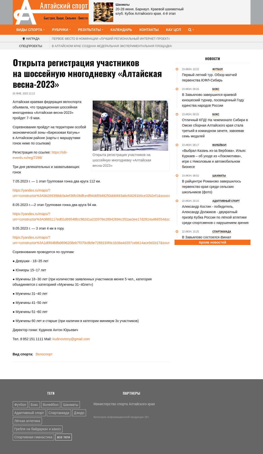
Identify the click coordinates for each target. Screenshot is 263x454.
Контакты (149, 30)
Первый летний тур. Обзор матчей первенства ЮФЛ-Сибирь (209, 77)
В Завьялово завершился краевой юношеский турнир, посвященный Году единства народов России (213, 100)
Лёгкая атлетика (27, 421)
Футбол (20, 405)
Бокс (34, 405)
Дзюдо (79, 413)
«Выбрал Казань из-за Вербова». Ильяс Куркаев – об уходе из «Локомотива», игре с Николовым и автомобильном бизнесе (214, 159)
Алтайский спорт (64, 5)
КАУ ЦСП (173, 30)
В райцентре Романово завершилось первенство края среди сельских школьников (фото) (211, 186)
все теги (63, 437)
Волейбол (51, 405)
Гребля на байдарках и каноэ (37, 429)
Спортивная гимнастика (33, 437)
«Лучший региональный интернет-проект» (111, 38)
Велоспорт (44, 354)
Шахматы (70, 405)
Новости (212, 58)
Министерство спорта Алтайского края (124, 404)
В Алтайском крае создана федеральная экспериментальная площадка (112, 46)
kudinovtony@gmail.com (71, 339)
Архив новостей (212, 242)
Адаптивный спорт (29, 413)
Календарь (121, 30)
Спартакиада (59, 413)
